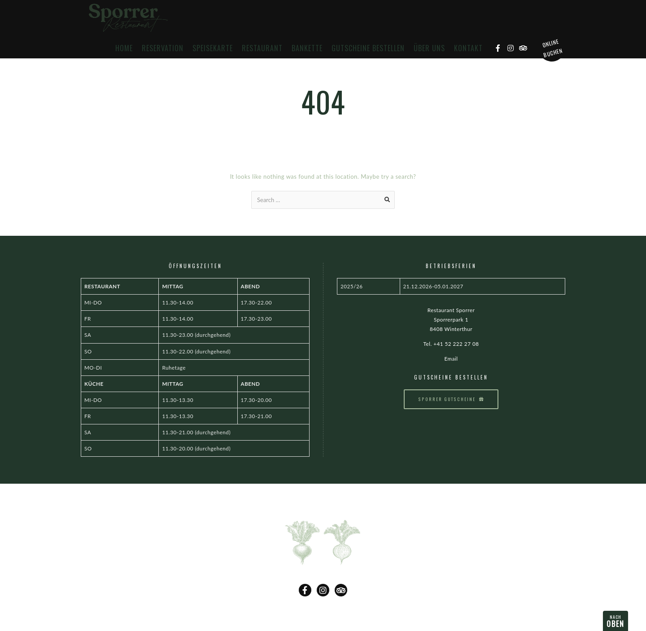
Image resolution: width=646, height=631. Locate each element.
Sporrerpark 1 (451, 319)
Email (451, 358)
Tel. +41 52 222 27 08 (451, 343)
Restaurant (262, 48)
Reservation (162, 48)
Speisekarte (212, 48)
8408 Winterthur (451, 329)
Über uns (429, 48)
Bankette (307, 48)
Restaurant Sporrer (451, 310)
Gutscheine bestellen (368, 48)
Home (124, 48)
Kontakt (468, 48)
